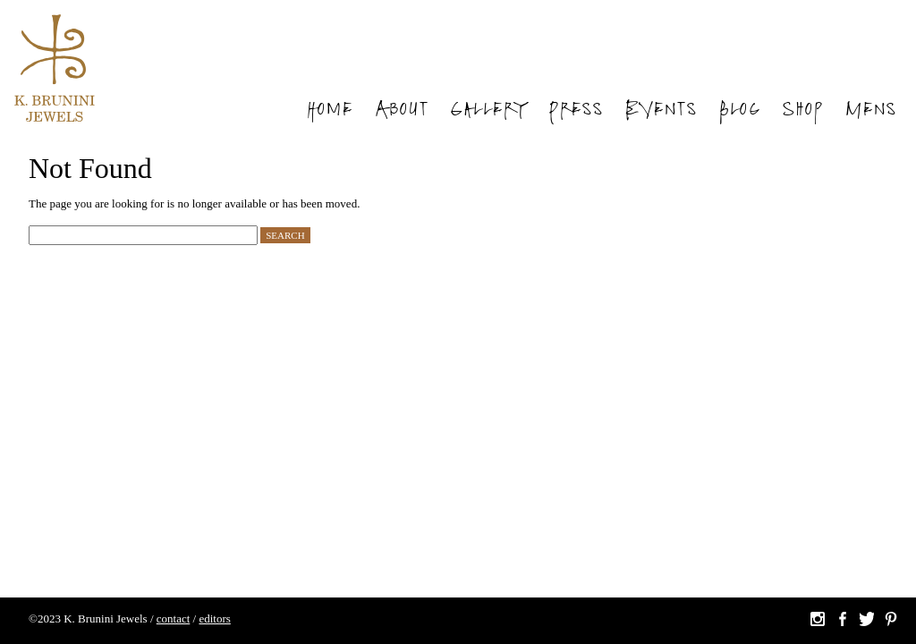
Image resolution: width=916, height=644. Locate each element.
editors (214, 618)
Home (329, 111)
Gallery (488, 111)
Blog (739, 111)
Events (660, 111)
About (401, 111)
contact (174, 618)
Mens (870, 111)
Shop (802, 111)
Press (575, 111)
